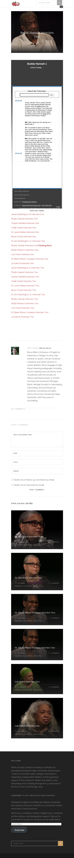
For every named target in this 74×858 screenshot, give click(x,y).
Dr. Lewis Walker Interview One (25, 232)
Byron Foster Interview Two (23, 290)
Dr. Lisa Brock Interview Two (28, 536)
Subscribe (19, 830)
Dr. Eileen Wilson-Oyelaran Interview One (29, 259)
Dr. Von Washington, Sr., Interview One (28, 241)
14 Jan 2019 (21, 542)
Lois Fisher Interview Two (22, 308)
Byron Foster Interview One (23, 236)
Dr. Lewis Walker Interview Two (25, 285)
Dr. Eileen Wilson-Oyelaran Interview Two (29, 312)
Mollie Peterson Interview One (24, 250)
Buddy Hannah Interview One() (31, 245)
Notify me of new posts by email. (29, 485)
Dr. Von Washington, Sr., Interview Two (28, 294)
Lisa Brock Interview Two (22, 317)
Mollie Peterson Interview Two (25, 303)
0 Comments (55, 542)
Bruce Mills (45, 348)
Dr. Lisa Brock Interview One (28, 577)
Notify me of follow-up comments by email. (34, 480)
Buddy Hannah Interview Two (24, 299)
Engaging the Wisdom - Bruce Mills (29, 545)
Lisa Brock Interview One (22, 263)
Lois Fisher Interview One (22, 254)
